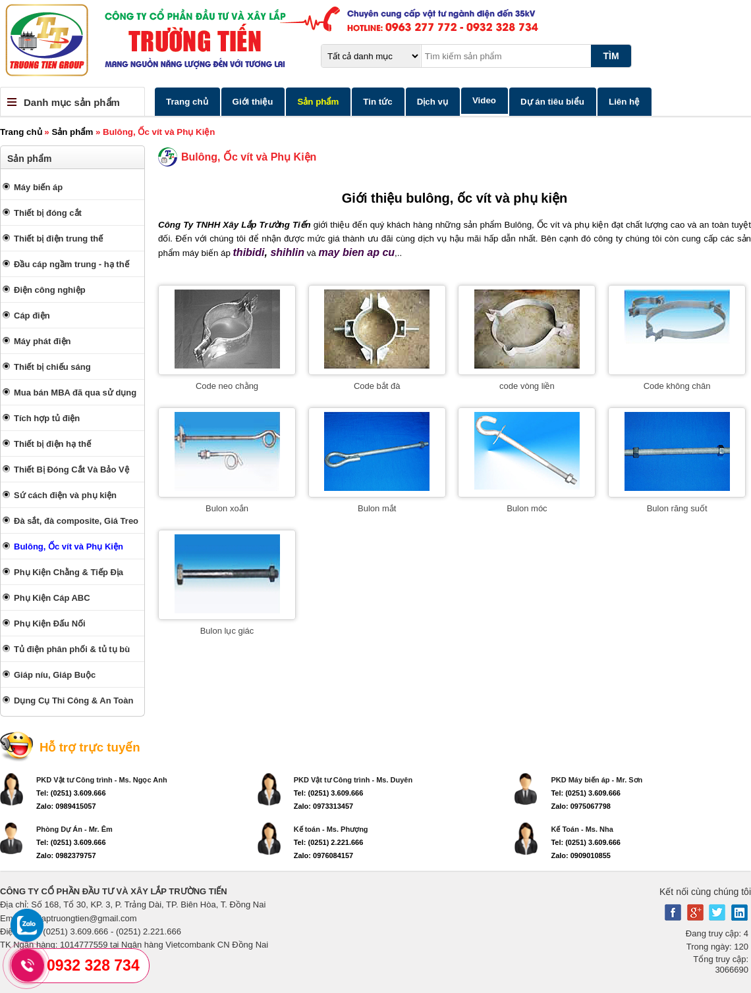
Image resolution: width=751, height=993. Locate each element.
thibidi (249, 252)
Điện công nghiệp (50, 290)
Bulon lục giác (227, 631)
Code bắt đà (377, 386)
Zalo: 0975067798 (581, 806)
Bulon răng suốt (677, 508)
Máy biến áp (38, 187)
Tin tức (377, 102)
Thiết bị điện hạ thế (52, 444)
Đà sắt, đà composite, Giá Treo (76, 521)
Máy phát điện (42, 341)
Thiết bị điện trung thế (58, 238)
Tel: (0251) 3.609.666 (71, 793)
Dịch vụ (432, 102)
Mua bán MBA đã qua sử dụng (75, 392)
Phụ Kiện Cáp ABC (52, 598)
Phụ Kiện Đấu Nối (50, 623)
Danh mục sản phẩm (72, 102)
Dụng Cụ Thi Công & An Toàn (73, 700)
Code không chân (677, 386)
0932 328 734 (93, 965)
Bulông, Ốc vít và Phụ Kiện (68, 546)
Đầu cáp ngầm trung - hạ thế (71, 264)
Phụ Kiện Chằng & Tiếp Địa (68, 572)
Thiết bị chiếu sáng (52, 367)
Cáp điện (32, 315)
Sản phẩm (318, 102)
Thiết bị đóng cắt (48, 213)
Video (484, 100)
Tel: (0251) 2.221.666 (329, 842)
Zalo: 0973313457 (324, 806)
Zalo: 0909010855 (581, 855)
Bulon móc (527, 508)
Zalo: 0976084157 (324, 855)
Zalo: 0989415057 (66, 806)
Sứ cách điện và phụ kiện (65, 495)
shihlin (287, 252)
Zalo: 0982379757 (66, 855)
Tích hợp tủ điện (47, 418)
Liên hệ (624, 102)
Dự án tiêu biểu (552, 102)
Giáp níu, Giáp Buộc (55, 675)
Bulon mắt (377, 508)
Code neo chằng (227, 386)
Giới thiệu (253, 102)
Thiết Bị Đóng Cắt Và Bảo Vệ (71, 469)
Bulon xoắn (227, 508)
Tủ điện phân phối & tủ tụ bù (72, 649)
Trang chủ (187, 102)
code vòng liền (527, 386)
